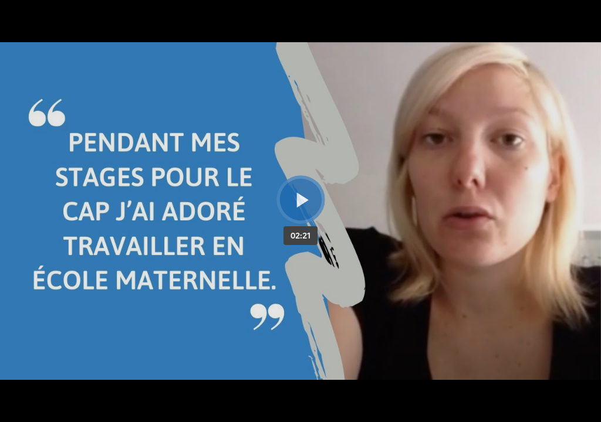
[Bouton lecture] (300, 199)
